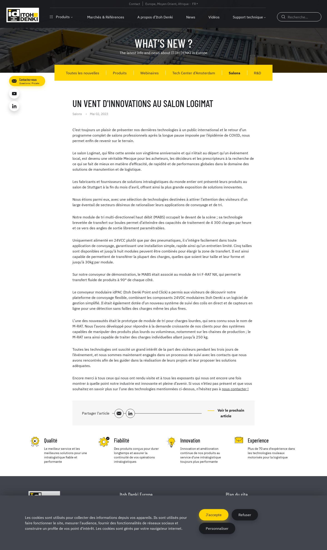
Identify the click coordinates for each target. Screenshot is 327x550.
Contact (134, 4)
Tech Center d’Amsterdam (193, 72)
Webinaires (149, 72)
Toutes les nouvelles (82, 72)
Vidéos (214, 16)
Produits (61, 16)
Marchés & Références (105, 16)
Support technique (248, 16)
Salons (234, 72)
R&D (257, 72)
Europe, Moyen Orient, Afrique (167, 3)
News (190, 16)
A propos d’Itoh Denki (155, 16)
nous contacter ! (235, 388)
